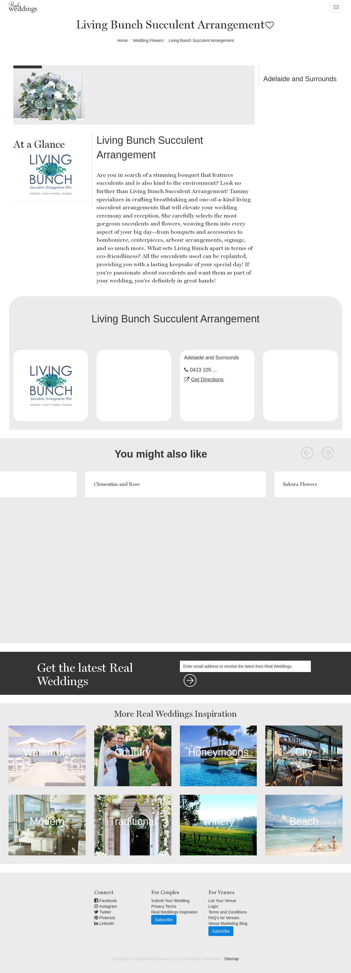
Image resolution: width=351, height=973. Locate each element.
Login (213, 906)
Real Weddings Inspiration (174, 912)
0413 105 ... (203, 370)
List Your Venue (222, 900)
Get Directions (207, 379)
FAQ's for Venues (223, 917)
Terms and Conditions (227, 912)
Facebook (105, 900)
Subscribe (164, 919)
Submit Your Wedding (170, 900)
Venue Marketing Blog (227, 923)
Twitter (102, 912)
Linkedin (104, 923)
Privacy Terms (163, 906)
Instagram (105, 906)
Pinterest (104, 917)
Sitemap (231, 958)
